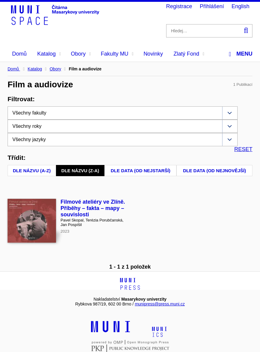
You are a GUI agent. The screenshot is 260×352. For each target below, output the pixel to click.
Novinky (153, 54)
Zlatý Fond (188, 54)
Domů (19, 54)
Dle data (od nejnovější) (214, 170)
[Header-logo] (56, 23)
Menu (240, 54)
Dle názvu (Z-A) (80, 170)
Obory (81, 54)
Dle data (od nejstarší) (140, 170)
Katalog (49, 54)
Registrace (179, 6)
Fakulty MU (117, 54)
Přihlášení (212, 6)
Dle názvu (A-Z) (32, 170)
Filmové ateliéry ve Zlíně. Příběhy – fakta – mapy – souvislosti (93, 208)
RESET (243, 149)
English (240, 6)
